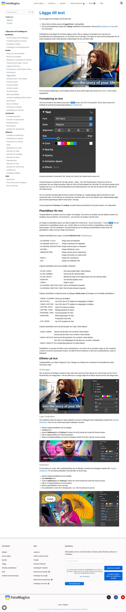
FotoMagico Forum (40, 576)
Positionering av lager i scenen (17, 63)
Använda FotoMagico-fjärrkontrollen (18, 97)
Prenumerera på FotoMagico (16, 182)
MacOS (9, 20)
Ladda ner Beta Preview (40, 556)
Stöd (101, 3)
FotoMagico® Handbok (40, 568)
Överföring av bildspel (14, 107)
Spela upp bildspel (12, 94)
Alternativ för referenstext (15, 167)
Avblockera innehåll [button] (113, 568)
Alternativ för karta (12, 164)
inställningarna (87, 235)
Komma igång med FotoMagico (17, 38)
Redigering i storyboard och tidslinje (18, 60)
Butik (92, 3)
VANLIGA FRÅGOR (39, 564)
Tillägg (4, 564)
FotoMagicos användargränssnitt (17, 47)
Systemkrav (10, 179)
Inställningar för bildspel (14, 138)
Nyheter (62, 3)
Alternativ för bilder (12, 151)
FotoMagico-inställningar (15, 135)
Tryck (59, 605)
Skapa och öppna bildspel (15, 53)
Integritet (65, 605)
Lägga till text (11, 75)
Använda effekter (12, 85)
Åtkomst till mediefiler (13, 57)
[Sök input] (17, 12)
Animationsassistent (13, 116)
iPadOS (9, 23)
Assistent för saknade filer (15, 129)
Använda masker (12, 88)
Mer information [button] (84, 576)
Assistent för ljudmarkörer (15, 119)
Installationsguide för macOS (16, 41)
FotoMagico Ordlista (13, 44)
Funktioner (52, 3)
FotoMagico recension (41, 583)
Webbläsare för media (14, 148)
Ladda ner (36, 552)
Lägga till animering (13, 66)
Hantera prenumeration (41, 572)
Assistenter (10, 113)
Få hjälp (35, 560)
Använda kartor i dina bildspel (16, 79)
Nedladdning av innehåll (14, 110)
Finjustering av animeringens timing (18, 69)
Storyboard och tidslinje (14, 141)
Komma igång (39, 3)
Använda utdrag (12, 82)
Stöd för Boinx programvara (42, 579)
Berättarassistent (12, 123)
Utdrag (112, 26)
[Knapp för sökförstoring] (32, 12)
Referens (9, 132)
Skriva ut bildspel (12, 104)
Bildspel (4, 552)
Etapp (8, 145)
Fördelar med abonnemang (10, 576)
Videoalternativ (11, 160)
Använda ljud (11, 72)
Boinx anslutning (12, 186)
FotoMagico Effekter (13, 173)
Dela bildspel (10, 101)
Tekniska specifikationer (9, 568)
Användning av (105, 26)
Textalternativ (77, 105)
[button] (4, 607)
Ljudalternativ (11, 170)
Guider (8, 50)
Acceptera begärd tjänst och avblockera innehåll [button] (113, 576)
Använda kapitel (12, 91)
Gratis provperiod (77, 3)
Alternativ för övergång (14, 154)
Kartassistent (10, 126)
